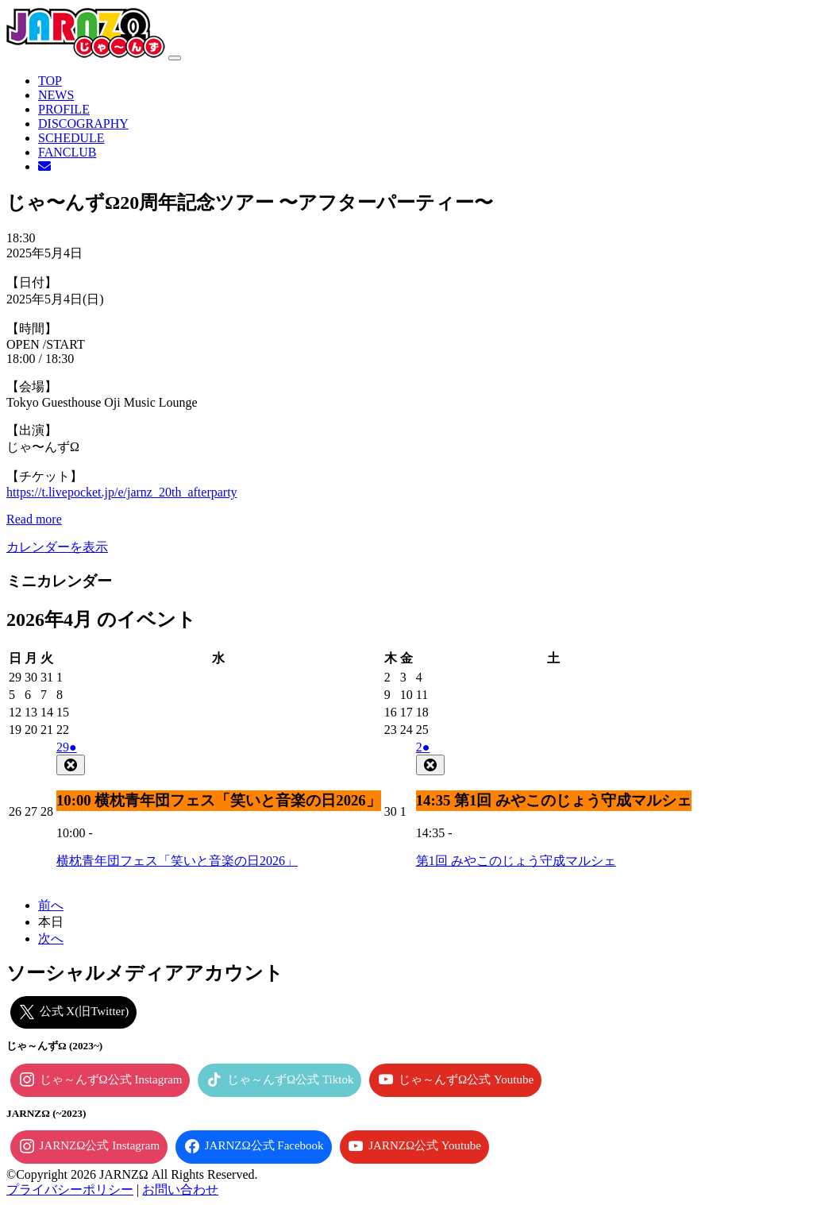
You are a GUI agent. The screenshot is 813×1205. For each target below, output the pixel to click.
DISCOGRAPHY (83, 123)
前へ (51, 905)
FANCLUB (67, 152)
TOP (50, 80)
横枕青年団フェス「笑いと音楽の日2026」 (177, 860)
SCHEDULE (71, 138)
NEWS (56, 95)
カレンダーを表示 (57, 547)
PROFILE (64, 109)
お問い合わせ (180, 1189)
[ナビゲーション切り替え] (174, 58)
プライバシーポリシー (69, 1189)
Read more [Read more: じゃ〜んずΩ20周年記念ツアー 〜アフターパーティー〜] (34, 519)
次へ (51, 938)
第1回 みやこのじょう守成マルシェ (516, 860)
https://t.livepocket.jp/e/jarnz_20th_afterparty (121, 492)
